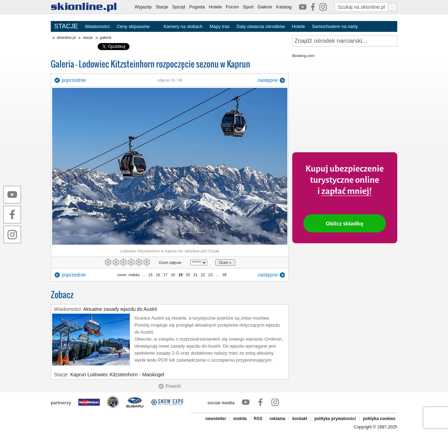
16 (158, 275)
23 (210, 275)
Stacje (162, 6)
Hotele (215, 6)
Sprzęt (179, 6)
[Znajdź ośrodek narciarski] (344, 41)
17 (165, 275)
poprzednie (74, 80)
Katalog (284, 6)
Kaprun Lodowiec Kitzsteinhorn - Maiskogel (117, 374)
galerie (105, 37)
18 (173, 275)
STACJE (66, 26)
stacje (88, 37)
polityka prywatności (335, 418)
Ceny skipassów (133, 26)
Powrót (173, 386)
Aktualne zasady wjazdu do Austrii (120, 309)
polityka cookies (379, 418)
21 (195, 275)
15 (150, 275)
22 (203, 275)
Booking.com (303, 56)
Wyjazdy (143, 6)
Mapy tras (220, 26)
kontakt (299, 418)
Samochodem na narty (335, 26)
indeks (134, 275)
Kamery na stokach (182, 26)
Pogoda (197, 6)
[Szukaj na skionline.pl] (392, 7)
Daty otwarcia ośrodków (261, 26)
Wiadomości (97, 26)
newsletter (215, 418)
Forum (232, 6)
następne (268, 80)
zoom (121, 275)
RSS (258, 418)
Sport (248, 6)
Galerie (265, 6)
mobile (240, 418)
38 (224, 275)
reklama (277, 418)
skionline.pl (66, 37)
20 (188, 275)
